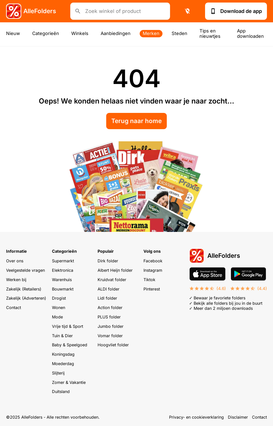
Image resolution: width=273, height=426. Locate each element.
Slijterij (58, 373)
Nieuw (13, 33)
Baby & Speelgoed (69, 344)
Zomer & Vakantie (69, 382)
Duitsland (61, 391)
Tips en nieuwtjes (210, 33)
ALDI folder (108, 289)
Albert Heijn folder (115, 270)
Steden (179, 33)
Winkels (79, 33)
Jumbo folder (110, 326)
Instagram (152, 270)
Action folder (110, 307)
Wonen (58, 307)
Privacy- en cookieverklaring (196, 417)
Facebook (152, 260)
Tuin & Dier (62, 335)
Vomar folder (110, 335)
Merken (151, 33)
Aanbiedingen (116, 33)
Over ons (14, 260)
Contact (13, 307)
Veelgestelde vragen (25, 270)
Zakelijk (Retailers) (23, 289)
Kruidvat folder (112, 279)
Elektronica (62, 270)
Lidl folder (107, 298)
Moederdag (63, 363)
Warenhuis (62, 279)
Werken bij (16, 279)
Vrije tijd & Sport (67, 326)
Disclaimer (238, 417)
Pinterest (151, 289)
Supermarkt (63, 260)
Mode (57, 316)
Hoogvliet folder (113, 344)
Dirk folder (108, 260)
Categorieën (45, 33)
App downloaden (250, 33)
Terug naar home (136, 121)
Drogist (59, 298)
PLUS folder (109, 316)
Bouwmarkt (63, 289)
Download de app (236, 11)
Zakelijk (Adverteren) (26, 298)
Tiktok (149, 279)
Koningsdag (63, 354)
